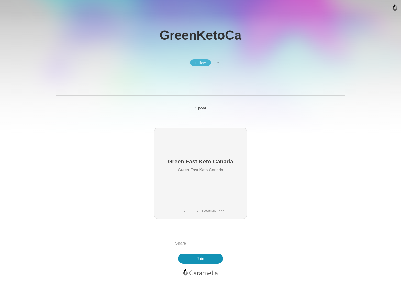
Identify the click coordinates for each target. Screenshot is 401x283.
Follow (200, 63)
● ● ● (217, 63)
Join (200, 258)
